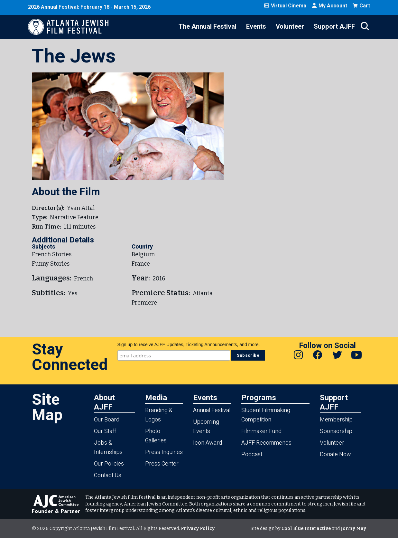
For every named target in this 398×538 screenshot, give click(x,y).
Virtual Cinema (285, 6)
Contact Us (107, 475)
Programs (258, 397)
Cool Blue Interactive (306, 528)
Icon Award (207, 443)
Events (256, 26)
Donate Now (335, 454)
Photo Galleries (156, 436)
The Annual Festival (207, 26)
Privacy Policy (198, 528)
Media (156, 397)
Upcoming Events (206, 427)
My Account (329, 6)
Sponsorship (336, 431)
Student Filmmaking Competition (265, 415)
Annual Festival (211, 410)
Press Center (162, 463)
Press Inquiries (164, 452)
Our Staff (105, 431)
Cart (361, 6)
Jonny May (353, 528)
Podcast (251, 454)
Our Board (106, 419)
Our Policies (109, 463)
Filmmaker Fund (261, 431)
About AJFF (104, 402)
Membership (336, 419)
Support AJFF (334, 26)
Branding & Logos (158, 415)
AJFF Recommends (266, 443)
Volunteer (290, 26)
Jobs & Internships (108, 448)
